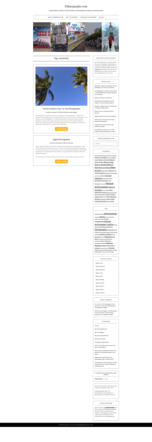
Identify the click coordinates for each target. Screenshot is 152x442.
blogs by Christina (100, 266)
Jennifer (71, 143)
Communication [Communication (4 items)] (113, 173)
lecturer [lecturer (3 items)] (113, 234)
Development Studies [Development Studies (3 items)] (107, 178)
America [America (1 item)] (109, 157)
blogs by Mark (99, 276)
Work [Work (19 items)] (112, 201)
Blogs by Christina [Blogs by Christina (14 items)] (103, 160)
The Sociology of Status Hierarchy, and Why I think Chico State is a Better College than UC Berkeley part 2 (106, 364)
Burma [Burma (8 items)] (102, 217)
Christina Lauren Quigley (70, 112)
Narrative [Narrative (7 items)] (108, 194)
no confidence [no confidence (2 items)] (101, 239)
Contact (101, 17)
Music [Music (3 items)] (99, 194)
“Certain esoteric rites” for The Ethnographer (61, 108)
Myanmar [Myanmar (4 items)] (103, 194)
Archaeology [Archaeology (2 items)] (97, 217)
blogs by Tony (99, 263)
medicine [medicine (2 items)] (102, 237)
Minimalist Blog (80, 424)
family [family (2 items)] (99, 232)
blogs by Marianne (100, 269)
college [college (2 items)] (102, 219)
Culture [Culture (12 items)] (110, 224)
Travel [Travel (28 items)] (112, 199)
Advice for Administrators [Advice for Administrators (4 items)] (101, 155)
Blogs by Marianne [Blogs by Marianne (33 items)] (101, 165)
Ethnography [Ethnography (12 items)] (104, 180)
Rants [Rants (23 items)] (108, 197)
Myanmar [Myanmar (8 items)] (108, 237)
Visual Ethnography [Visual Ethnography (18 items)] (101, 201)
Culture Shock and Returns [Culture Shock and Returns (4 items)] (105, 227)
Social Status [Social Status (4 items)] (111, 245)
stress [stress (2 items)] (107, 248)
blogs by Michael (100, 279)
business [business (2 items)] (106, 217)
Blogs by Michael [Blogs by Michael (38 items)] (105, 168)
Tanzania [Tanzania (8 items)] (103, 199)
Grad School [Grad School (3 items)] (104, 232)
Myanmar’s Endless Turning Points (103, 97)
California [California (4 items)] (107, 173)
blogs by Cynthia (100, 283)
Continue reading (61, 129)
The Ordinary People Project (102, 342)
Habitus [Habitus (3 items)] (108, 232)
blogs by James (100, 289)
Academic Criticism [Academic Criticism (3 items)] (99, 214)
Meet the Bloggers (72, 17)
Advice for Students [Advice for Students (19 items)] (101, 157)
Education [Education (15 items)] (98, 180)
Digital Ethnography (61, 139)
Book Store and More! (100, 339)
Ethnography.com (76, 6)
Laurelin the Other (110, 407)
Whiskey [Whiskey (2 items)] (109, 201)
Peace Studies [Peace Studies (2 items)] (107, 239)
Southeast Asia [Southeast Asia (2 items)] (103, 248)
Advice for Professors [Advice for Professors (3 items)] (112, 155)
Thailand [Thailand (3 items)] (97, 250)
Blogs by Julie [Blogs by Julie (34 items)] (108, 162)
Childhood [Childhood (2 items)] (96, 219)
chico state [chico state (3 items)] (111, 217)
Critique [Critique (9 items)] (102, 176)
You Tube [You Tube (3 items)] (111, 251)
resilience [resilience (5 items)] (104, 245)
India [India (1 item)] (104, 190)
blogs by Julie (99, 273)
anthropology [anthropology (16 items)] (110, 213)
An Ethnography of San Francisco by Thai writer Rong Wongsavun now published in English (105, 305)
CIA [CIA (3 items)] (99, 219)
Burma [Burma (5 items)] (106, 171)
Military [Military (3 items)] (96, 194)
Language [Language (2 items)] (107, 190)
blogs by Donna (100, 286)
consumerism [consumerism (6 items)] (99, 221)
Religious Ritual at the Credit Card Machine (105, 116)
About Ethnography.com (55, 17)
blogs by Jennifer (100, 293)
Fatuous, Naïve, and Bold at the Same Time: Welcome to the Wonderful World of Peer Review (106, 352)
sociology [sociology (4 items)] (97, 248)
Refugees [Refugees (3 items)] (103, 243)
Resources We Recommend (88, 17)
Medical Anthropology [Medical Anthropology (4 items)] (112, 192)
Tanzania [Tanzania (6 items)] (111, 248)
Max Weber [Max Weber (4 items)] (97, 237)
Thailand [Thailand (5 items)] (108, 199)
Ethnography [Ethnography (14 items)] (101, 229)
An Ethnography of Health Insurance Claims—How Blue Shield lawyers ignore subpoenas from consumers (106, 92)
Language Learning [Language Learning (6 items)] (104, 234)
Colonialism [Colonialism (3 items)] (106, 219)
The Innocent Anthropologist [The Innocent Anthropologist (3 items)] (105, 250)
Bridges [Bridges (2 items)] (103, 170)
